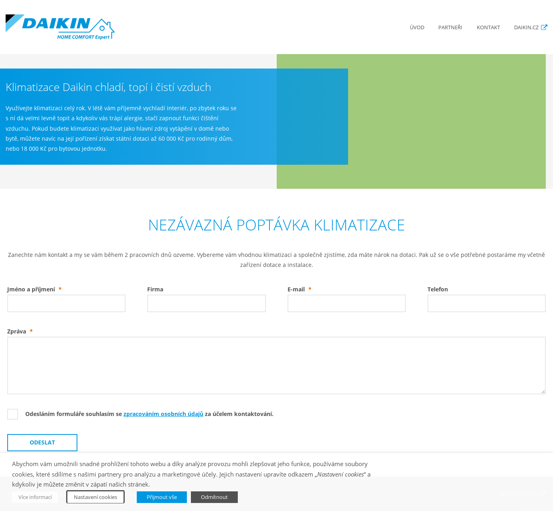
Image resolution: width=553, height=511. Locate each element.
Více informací (35, 497)
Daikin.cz (526, 27)
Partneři (450, 27)
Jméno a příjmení (36, 289)
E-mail (301, 289)
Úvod (417, 27)
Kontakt (488, 27)
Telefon (437, 289)
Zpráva (21, 331)
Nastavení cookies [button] (95, 497)
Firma (155, 289)
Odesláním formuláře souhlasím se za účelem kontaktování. (149, 414)
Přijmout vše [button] (162, 497)
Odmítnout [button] (214, 497)
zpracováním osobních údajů (163, 414)
